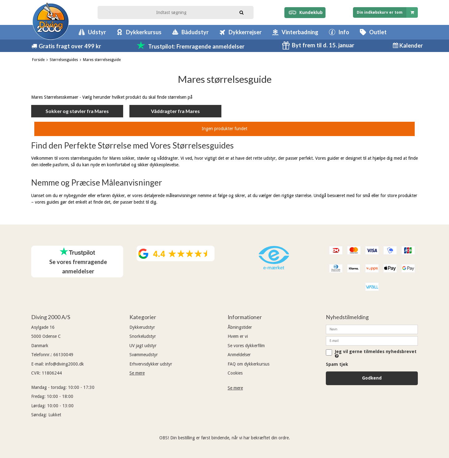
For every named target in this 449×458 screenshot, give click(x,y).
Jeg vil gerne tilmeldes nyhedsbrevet (376, 353)
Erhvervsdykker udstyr (150, 363)
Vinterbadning (300, 32)
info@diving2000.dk (64, 363)
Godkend (372, 377)
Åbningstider (240, 327)
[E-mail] (372, 340)
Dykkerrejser (245, 32)
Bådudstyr (195, 32)
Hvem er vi (238, 336)
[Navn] (372, 329)
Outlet (378, 32)
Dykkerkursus (144, 32)
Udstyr (97, 32)
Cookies (235, 373)
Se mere (137, 373)
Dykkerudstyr (142, 327)
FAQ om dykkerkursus (248, 363)
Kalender (410, 45)
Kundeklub (305, 12)
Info (343, 32)
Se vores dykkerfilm (246, 345)
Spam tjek (337, 364)
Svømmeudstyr (143, 354)
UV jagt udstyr (143, 345)
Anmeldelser (239, 354)
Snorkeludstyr (142, 336)
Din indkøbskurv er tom (387, 12)
